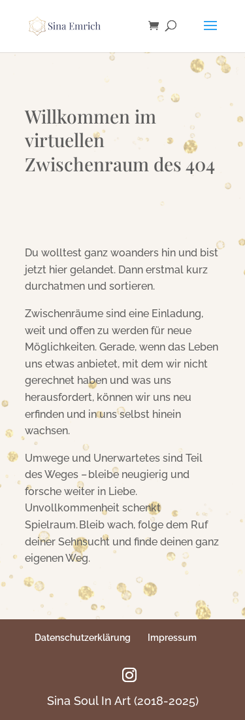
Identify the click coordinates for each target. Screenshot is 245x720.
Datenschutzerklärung (83, 637)
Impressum (172, 637)
